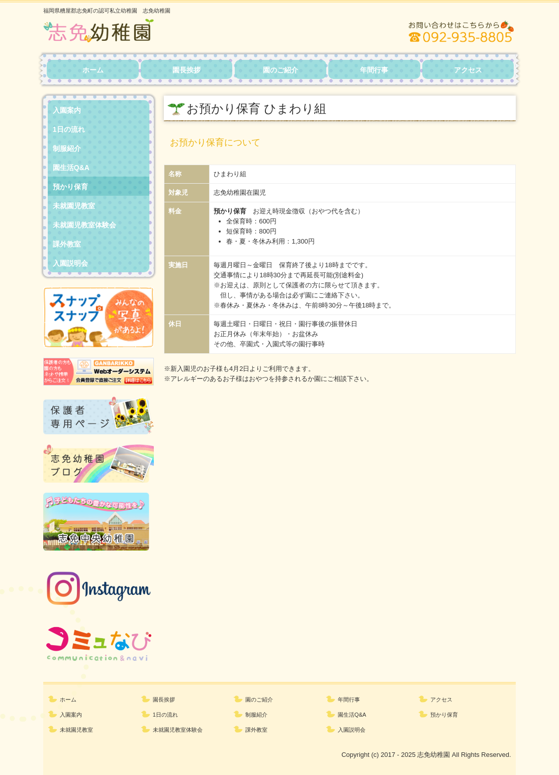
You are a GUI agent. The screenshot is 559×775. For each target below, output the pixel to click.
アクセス (468, 70)
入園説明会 (70, 263)
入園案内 (67, 110)
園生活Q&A (71, 168)
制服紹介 (67, 148)
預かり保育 (70, 187)
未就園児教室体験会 (84, 225)
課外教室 (67, 244)
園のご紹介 (280, 70)
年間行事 (374, 70)
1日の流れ (69, 129)
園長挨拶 (186, 70)
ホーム (93, 70)
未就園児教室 (74, 206)
